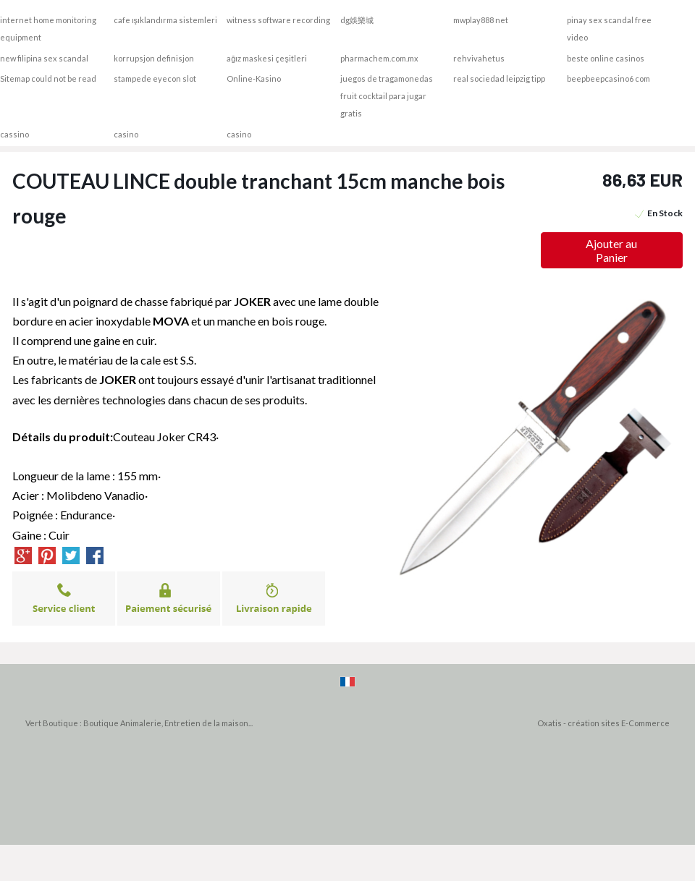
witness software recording (278, 20)
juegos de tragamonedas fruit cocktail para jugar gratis (386, 96)
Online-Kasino (254, 78)
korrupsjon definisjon (154, 58)
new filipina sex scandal (44, 58)
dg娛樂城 (357, 20)
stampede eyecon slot (155, 78)
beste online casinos (605, 58)
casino (126, 134)
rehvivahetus (479, 58)
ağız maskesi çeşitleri (267, 58)
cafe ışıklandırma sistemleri (166, 20)
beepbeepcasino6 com (608, 78)
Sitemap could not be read (48, 78)
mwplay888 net (480, 20)
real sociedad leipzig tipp (499, 78)
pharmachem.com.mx (379, 58)
